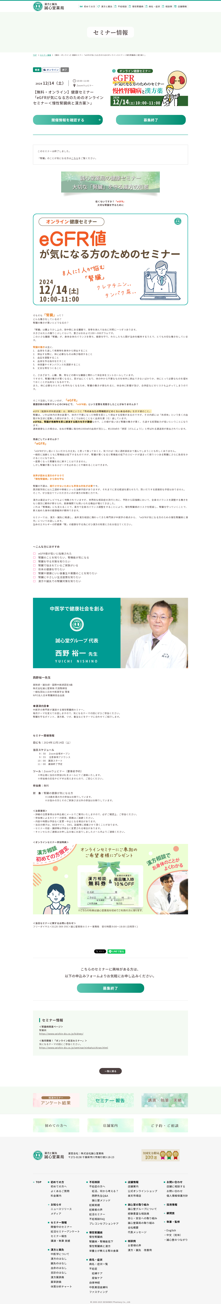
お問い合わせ (175, 1191)
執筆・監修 (173, 1221)
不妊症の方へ (97, 1186)
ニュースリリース (61, 1209)
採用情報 (172, 1204)
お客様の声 (134, 1245)
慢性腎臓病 (136, 6)
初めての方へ (59, 1186)
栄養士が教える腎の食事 (104, 1250)
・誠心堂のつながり (176, 1239)
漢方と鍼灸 (104, 6)
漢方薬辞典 (57, 1277)
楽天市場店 (134, 1195)
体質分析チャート (61, 1286)
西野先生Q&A (98, 1195)
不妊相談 (120, 6)
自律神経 (94, 1282)
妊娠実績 (94, 1205)
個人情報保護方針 (177, 1195)
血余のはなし (59, 1268)
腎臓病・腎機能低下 (101, 1241)
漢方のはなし (59, 1258)
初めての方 (87, 6)
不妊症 (93, 1268)
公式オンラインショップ (142, 1191)
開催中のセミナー (61, 1227)
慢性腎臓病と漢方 (100, 1246)
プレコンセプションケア (104, 1223)
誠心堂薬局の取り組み (141, 1223)
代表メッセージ (137, 1232)
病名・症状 (152, 6)
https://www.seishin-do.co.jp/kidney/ (61, 1033)
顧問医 (171, 1213)
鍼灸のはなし (59, 1263)
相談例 (167, 6)
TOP (35, 55)
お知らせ (56, 1204)
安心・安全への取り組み (142, 1218)
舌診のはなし (59, 1272)
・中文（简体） (173, 1235)
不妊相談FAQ (97, 1219)
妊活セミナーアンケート (65, 1231)
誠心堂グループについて (142, 1209)
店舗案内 (133, 1186)
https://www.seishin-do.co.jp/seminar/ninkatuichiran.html (73, 1047)
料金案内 (56, 1195)
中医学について (60, 1254)
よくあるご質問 (60, 1191)
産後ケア (96, 1278)
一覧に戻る (111, 1071)
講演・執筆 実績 (60, 1240)
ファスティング (98, 1292)
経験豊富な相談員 (138, 1213)
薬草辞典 (56, 1282)
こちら (74, 158)
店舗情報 (180, 6)
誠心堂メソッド (100, 1200)
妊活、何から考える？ (104, 1191)
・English (170, 1230)
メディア (56, 1213)
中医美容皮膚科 (98, 1287)
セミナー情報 (45, 55)
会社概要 (133, 1227)
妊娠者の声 (96, 1209)
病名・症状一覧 (98, 1264)
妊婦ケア (96, 1273)
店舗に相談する (176, 1186)
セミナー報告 (59, 1236)
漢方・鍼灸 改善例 (140, 1250)
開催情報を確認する (67, 119)
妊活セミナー (97, 1214)
